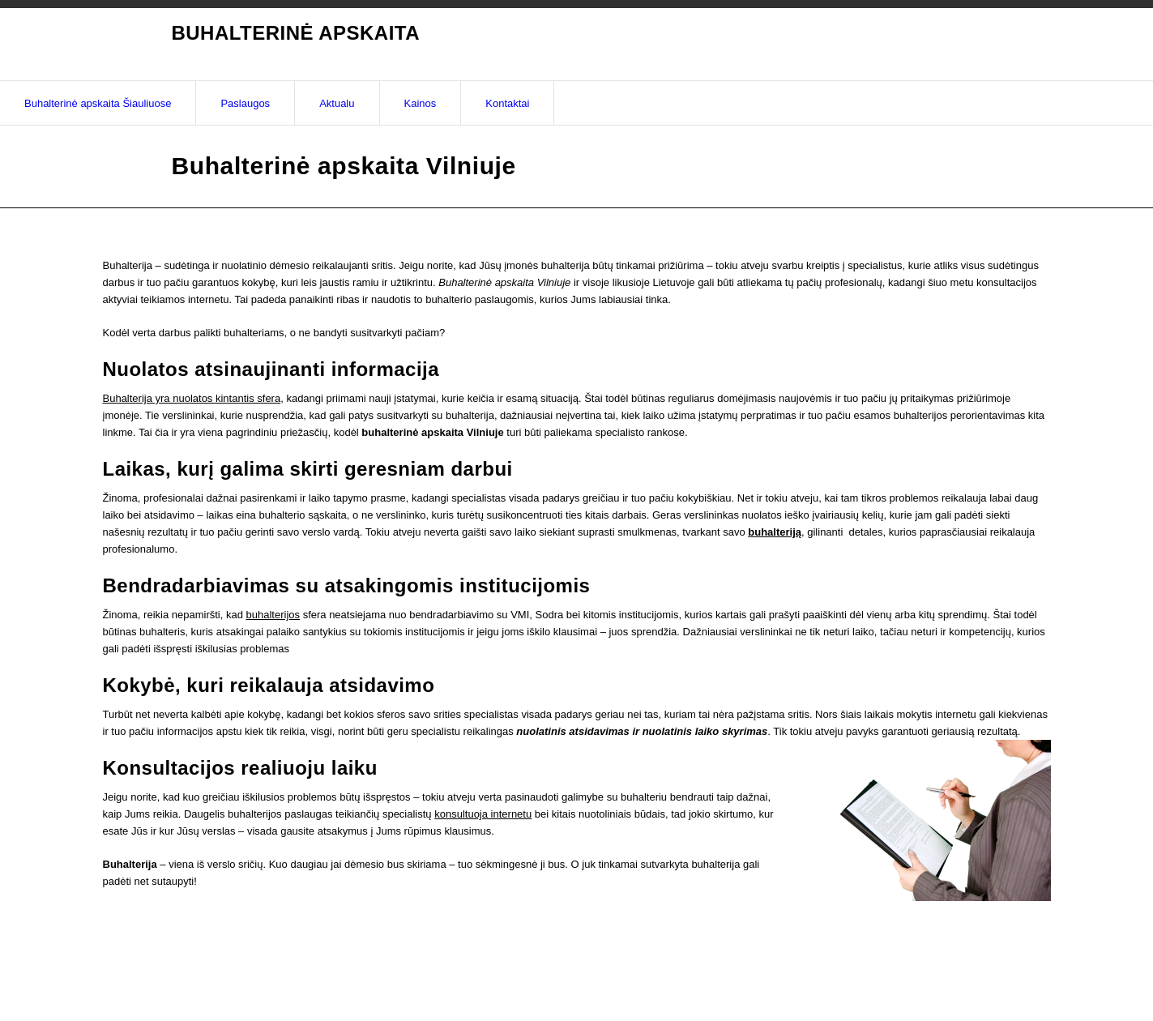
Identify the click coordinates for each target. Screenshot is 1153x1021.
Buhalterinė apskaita (296, 33)
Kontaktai (507, 103)
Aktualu (336, 103)
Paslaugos (245, 103)
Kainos (420, 103)
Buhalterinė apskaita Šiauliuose (97, 103)
